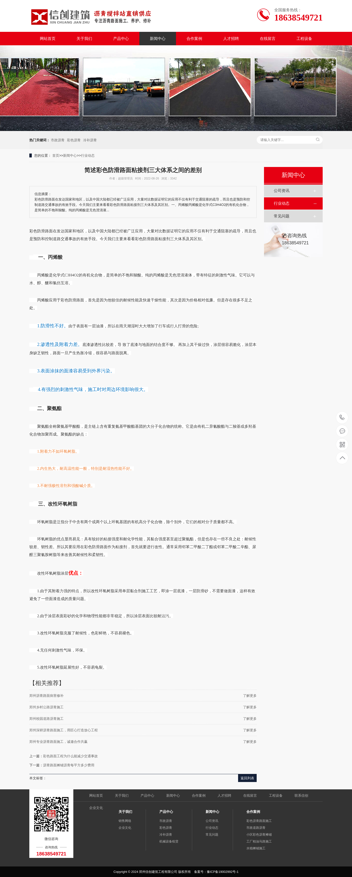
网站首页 (47, 38)
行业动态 (88, 155)
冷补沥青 (90, 140)
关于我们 (84, 38)
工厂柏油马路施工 (259, 841)
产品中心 (121, 38)
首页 (55, 155)
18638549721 (342, 417)
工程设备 (304, 38)
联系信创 (301, 795)
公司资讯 (281, 191)
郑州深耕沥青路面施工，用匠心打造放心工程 (63, 730)
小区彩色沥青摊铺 (259, 834)
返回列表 (247, 778)
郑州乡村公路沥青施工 (46, 707)
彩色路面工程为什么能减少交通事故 (70, 756)
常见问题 (281, 216)
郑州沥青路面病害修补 (46, 696)
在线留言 (267, 38)
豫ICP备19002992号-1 (223, 872)
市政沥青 (58, 140)
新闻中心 (157, 38)
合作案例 (194, 38)
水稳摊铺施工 (255, 848)
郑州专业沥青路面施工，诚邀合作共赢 (58, 742)
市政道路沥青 (255, 828)
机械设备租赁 (168, 841)
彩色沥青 (74, 140)
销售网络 (125, 821)
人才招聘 (231, 38)
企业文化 (96, 808)
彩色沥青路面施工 (259, 821)
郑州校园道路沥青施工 (46, 719)
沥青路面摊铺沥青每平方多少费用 (68, 765)
